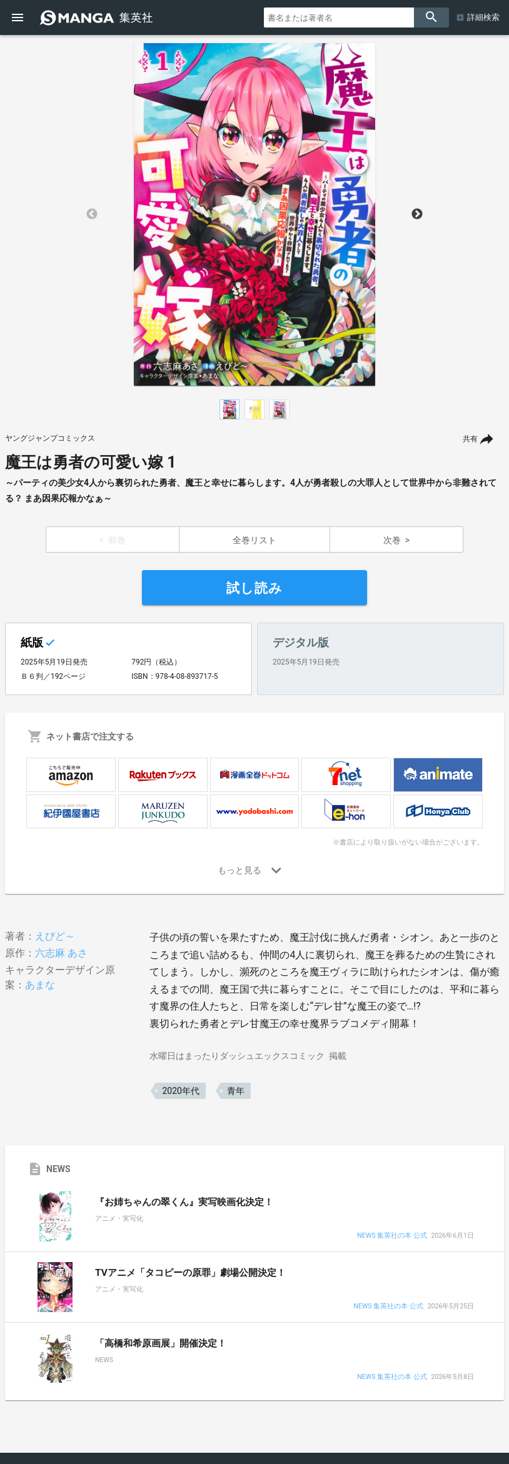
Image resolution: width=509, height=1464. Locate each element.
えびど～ (55, 936)
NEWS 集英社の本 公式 (391, 1236)
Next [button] (417, 214)
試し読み (254, 588)
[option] (254, 214)
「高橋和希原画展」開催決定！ (160, 1343)
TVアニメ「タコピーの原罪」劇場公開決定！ (190, 1272)
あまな (40, 985)
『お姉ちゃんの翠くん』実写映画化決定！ (184, 1202)
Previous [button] (91, 214)
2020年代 (180, 1091)
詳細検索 (483, 17)
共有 (470, 438)
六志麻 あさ (61, 953)
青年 (235, 1091)
